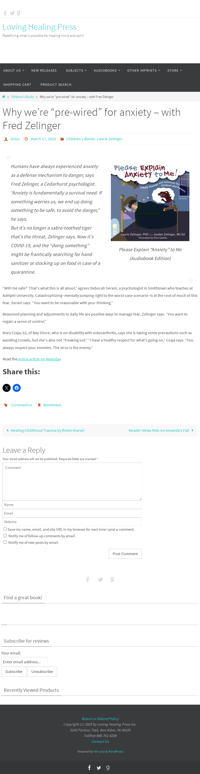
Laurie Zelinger (110, 138)
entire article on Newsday (39, 358)
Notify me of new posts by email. (33, 542)
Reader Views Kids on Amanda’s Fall (162, 430)
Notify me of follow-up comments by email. (42, 536)
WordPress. (115, 751)
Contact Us (100, 741)
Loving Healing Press (39, 26)
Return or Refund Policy (100, 718)
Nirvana (99, 751)
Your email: (11, 653)
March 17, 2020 (43, 138)
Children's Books (22, 97)
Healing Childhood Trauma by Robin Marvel (45, 430)
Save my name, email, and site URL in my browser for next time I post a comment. (71, 529)
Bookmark (52, 404)
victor (15, 138)
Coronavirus (21, 404)
